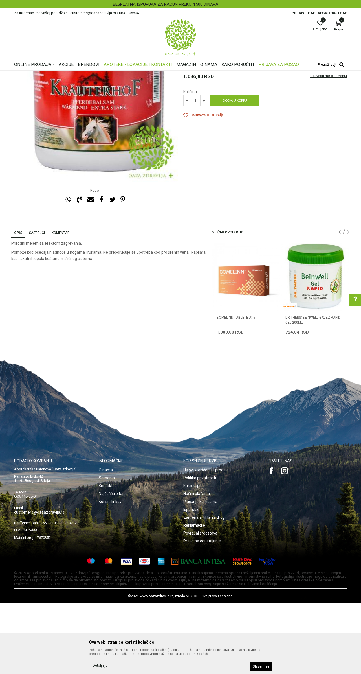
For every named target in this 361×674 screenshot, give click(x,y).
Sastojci (37, 303)
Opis (18, 303)
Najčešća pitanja (113, 564)
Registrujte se (332, 13)
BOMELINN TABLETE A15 (236, 388)
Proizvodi (71, 74)
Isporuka (191, 580)
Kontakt (106, 556)
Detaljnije (100, 666)
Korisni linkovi (110, 572)
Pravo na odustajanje (202, 611)
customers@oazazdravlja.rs (39, 583)
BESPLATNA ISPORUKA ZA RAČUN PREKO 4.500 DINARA (180, 4)
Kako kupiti (192, 556)
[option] (180, 4)
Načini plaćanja (196, 564)
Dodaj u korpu (235, 171)
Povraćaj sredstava (200, 603)
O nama (106, 540)
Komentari (61, 303)
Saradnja (107, 548)
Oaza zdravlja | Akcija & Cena (37, 74)
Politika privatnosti (199, 548)
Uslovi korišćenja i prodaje (206, 540)
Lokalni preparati (133, 74)
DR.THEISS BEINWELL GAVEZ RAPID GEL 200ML (312, 390)
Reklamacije (194, 596)
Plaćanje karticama (200, 572)
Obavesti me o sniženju (328, 146)
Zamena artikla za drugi (204, 588)
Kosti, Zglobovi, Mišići (99, 74)
